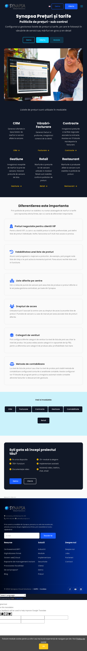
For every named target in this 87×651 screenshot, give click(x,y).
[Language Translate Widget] (13, 595)
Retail (43, 186)
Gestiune (16, 186)
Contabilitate (73, 409)
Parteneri (69, 557)
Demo (57, 6)
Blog (6, 574)
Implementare (44, 557)
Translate (16, 598)
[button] (81, 6)
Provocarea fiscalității (14, 565)
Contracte (70, 150)
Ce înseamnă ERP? (12, 549)
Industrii (41, 549)
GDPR (35, 589)
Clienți (41, 565)
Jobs (67, 553)
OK (43, 646)
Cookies (43, 589)
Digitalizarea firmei (12, 553)
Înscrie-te (48, 535)
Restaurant (70, 186)
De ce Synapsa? (11, 570)
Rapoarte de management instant (19, 561)
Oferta (71, 6)
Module (56, 40)
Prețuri (41, 574)
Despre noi (70, 549)
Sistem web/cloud (12, 557)
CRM (16, 150)
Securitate (42, 561)
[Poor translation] (8, 613)
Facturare (43, 150)
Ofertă (30, 481)
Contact (69, 561)
